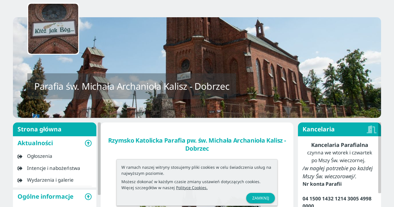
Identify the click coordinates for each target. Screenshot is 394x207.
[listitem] (54, 156)
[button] (54, 143)
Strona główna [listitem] (54, 129)
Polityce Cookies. (192, 187)
